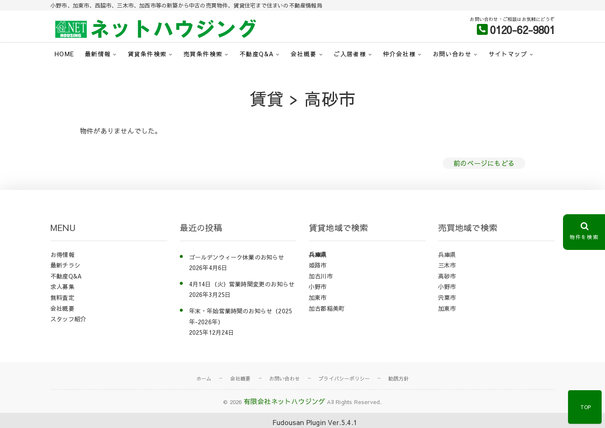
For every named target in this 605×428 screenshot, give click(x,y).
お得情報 (62, 254)
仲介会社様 (399, 54)
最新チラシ (65, 265)
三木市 (447, 265)
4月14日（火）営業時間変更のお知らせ (242, 284)
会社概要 (304, 54)
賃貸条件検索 (147, 54)
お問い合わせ (452, 54)
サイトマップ (508, 54)
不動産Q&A (256, 54)
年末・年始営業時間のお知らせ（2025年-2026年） (240, 316)
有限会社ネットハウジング (284, 401)
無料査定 (62, 297)
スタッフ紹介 (68, 319)
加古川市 (321, 276)
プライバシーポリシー (344, 378)
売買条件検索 (203, 54)
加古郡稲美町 (327, 308)
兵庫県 (318, 254)
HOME (64, 54)
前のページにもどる (484, 163)
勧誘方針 (398, 378)
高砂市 (447, 276)
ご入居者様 (350, 54)
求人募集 (62, 286)
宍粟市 (447, 297)
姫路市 (318, 265)
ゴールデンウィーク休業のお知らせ (236, 257)
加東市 (318, 297)
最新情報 (98, 54)
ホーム (204, 378)
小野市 (318, 286)
